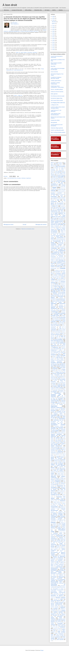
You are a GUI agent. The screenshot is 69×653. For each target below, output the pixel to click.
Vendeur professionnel (58, 633)
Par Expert (47, 10)
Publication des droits (57, 541)
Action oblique (53, 179)
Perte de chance (54, 500)
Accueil (24, 224)
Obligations (58, 481)
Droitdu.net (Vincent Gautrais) (57, 91)
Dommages (55, 312)
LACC (57, 438)
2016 (53, 38)
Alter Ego (60, 182)
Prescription (54, 516)
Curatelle (63, 279)
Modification (53, 465)
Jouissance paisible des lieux (59, 433)
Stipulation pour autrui (55, 614)
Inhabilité (61, 404)
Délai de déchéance (61, 289)
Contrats (62, 268)
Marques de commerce (55, 459)
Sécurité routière (54, 605)
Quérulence (61, 544)
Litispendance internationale (56, 452)
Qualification (53, 543)
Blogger (41, 650)
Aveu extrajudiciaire (54, 197)
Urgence (63, 629)
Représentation (54, 576)
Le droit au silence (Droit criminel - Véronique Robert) (58, 107)
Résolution (60, 580)
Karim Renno (14, 22)
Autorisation (54, 196)
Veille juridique (28, 10)
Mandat (52, 457)
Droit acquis (54, 317)
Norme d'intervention (60, 469)
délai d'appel (57, 288)
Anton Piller (63, 186)
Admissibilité (57, 181)
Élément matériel (58, 346)
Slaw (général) (54, 122)
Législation (62, 438)
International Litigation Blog (56, 98)
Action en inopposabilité (58, 177)
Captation (63, 208)
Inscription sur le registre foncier (59, 412)
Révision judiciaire (60, 597)
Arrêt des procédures (61, 190)
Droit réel (56, 344)
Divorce (52, 309)
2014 (53, 42)
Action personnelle (61, 179)
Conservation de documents (57, 256)
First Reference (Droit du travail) (57, 96)
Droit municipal (60, 341)
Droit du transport (54, 336)
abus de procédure (60, 166)
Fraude (53, 383)
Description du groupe (55, 298)
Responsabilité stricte (54, 594)
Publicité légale (61, 542)
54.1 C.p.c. (59, 164)
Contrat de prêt (60, 265)
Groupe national (57, 389)
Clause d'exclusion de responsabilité (58, 224)
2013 (53, 44)
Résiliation (61, 577)
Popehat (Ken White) (55, 120)
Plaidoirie (63, 503)
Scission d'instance (59, 602)
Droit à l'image (62, 316)
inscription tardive (58, 413)
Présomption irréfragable (56, 518)
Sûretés (52, 617)
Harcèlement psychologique (58, 390)
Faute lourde (53, 377)
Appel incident (61, 189)
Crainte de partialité (60, 278)
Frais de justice (62, 382)
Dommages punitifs (55, 315)
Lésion (52, 440)
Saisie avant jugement (55, 600)
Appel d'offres (54, 189)
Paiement (59, 490)
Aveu (62, 196)
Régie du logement (60, 562)
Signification (28, 178)
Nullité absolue (61, 473)
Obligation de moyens (59, 478)
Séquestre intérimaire (54, 606)
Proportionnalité (59, 535)
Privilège (59, 527)
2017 (53, 36)
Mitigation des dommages (57, 464)
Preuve (53, 522)
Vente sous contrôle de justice (57, 635)
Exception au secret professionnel (57, 360)
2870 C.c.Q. (53, 162)
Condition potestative (55, 246)
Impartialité (60, 398)
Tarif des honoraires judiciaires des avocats (58, 620)
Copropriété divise (55, 277)
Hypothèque (57, 393)
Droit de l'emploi (55, 325)
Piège (52, 503)
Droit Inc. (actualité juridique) (57, 89)
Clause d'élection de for (57, 222)
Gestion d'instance (59, 387)
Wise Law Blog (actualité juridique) (58, 132)
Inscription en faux (61, 411)
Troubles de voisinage (57, 628)
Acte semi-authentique (60, 174)
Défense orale (57, 286)
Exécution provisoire (60, 366)
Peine (55, 495)
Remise (61, 569)
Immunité (58, 397)
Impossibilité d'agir (55, 400)
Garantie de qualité (61, 385)
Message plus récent (8, 224)
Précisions (61, 511)
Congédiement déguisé (58, 252)
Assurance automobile (56, 193)
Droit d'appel (55, 322)
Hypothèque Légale (56, 394)
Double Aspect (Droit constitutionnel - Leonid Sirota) (57, 87)
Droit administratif (61, 317)
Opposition (52, 483)
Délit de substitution (61, 291)
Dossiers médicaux (55, 316)
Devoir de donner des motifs (58, 301)
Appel (54, 187)
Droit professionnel (61, 343)
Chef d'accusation (56, 217)
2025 (53, 18)
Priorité (59, 526)
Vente (52, 634)
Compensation (60, 242)
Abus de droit (54, 165)
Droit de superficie (60, 333)
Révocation (56, 599)
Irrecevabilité (55, 431)
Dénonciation (60, 296)
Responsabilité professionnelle (58, 592)
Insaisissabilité (61, 410)
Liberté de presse (54, 447)
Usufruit (59, 630)
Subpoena (63, 614)
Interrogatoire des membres (57, 422)
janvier (53, 23)
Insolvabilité (54, 415)
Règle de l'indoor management (57, 564)
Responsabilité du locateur (58, 588)
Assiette (57, 191)
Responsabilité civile (56, 582)
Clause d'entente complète (56, 223)
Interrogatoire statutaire (59, 426)
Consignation (53, 257)
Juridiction (58, 437)
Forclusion (55, 380)
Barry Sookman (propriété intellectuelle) (56, 63)
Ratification (61, 550)
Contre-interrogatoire (56, 271)
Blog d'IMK (53, 66)
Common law (62, 239)
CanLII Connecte (54, 71)
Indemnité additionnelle (55, 401)
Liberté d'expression (56, 446)
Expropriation (63, 368)
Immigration (53, 397)
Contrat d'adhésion (61, 261)
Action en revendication (55, 178)
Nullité (52, 473)
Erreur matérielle (56, 356)
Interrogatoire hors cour (56, 423)
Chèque (62, 217)
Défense (56, 284)
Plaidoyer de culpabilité (56, 504)
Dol (58, 310)
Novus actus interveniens (60, 472)
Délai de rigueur (56, 290)
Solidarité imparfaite (58, 612)
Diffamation (54, 303)
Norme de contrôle (58, 470)
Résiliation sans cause (55, 579)
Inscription (19, 178)
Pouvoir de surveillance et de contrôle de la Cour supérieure (58, 508)
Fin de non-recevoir (54, 378)
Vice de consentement (55, 637)
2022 (53, 27)
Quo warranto (54, 549)
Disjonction (61, 307)
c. (18, 95)
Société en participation (61, 609)
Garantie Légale (56, 386)
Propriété (58, 536)
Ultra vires (58, 629)
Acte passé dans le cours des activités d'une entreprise (58, 173)
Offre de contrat (55, 482)
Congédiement (61, 250)
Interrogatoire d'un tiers (57, 421)
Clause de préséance (61, 233)
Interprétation (62, 418)
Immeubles (61, 396)
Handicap (63, 389)
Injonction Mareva (54, 409)
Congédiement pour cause (57, 253)
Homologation (54, 391)
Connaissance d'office (55, 254)
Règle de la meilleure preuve (57, 565)
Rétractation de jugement (57, 595)
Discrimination (53, 306)
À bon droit (10, 4)
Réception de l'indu (56, 551)
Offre (64, 481)
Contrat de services (55, 266)
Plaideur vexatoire (57, 503)
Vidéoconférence (60, 638)
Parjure (62, 493)
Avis (53, 198)
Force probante (62, 379)
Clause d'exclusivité (55, 225)
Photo (63, 502)
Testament (53, 624)
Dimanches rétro (38, 10)
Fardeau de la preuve (60, 372)
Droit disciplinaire (60, 335)
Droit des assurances (55, 334)
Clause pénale (59, 236)
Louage (57, 456)
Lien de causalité (56, 448)
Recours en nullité (61, 555)
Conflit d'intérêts (59, 249)
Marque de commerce (56, 458)
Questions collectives (60, 546)
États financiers (59, 357)
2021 (53, 29)
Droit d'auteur (61, 322)
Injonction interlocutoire (57, 407)
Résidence (54, 577)
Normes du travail (54, 471)
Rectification (53, 558)
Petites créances (56, 502)
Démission (54, 296)
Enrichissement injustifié (55, 351)
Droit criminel (62, 321)
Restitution (62, 594)
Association (62, 191)
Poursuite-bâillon (54, 506)
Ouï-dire (58, 488)
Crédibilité (53, 279)
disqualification (54, 308)
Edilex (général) (54, 93)
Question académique (55, 545)
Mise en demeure (59, 463)
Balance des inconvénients (57, 203)
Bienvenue (6, 10)
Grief (61, 388)
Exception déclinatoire (56, 362)
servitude (62, 606)
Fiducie (63, 377)
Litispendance (60, 451)
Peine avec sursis (60, 495)
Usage (54, 630)
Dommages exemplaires (60, 313)
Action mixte (62, 178)
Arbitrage (53, 190)
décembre (54, 21)
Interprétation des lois (58, 420)
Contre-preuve (57, 272)
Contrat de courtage (60, 263)
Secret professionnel (56, 604)
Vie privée (53, 639)
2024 (53, 20)
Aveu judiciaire (62, 197)
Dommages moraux (58, 314)
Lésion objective (58, 440)
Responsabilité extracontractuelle (57, 589)
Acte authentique (59, 171)
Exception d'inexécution (56, 361)
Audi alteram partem (58, 195)
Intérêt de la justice (55, 416)
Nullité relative (54, 475)
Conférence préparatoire (60, 247)
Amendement (54, 185)
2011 (53, 47)
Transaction (62, 627)
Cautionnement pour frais (57, 210)
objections (53, 476)
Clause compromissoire (57, 221)
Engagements (55, 347)
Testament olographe (61, 624)
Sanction (58, 601)
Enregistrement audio (59, 348)
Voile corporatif (60, 639)
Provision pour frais (61, 540)
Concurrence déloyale (56, 244)
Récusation (60, 560)
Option (57, 483)
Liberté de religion (62, 447)
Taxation (52, 623)
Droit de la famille (61, 329)
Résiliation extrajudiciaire (56, 578)
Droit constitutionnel (56, 320)
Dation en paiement (55, 280)
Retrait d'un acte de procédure (56, 596)
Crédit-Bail (59, 279)
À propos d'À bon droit (17, 10)
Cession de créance (54, 212)
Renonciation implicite (56, 572)
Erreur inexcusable (61, 355)
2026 (53, 16)
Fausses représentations (58, 373)
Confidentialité (54, 248)
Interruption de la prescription (57, 427)
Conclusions (61, 243)
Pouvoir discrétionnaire (58, 509)
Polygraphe (61, 505)
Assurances (53, 194)
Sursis (60, 617)
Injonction (54, 406)
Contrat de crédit (54, 264)
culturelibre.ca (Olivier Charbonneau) (55, 83)
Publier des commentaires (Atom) (27, 228)
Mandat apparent (60, 457)
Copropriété (63, 276)
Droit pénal (53, 343)
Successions (59, 616)
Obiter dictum (61, 475)
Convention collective (60, 273)
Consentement (60, 255)
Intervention (53, 428)
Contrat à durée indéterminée (57, 260)
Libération (62, 444)
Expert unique (62, 367)
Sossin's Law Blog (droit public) (57, 130)
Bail (58, 200)
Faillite (63, 370)
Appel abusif (63, 187)
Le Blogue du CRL (54, 104)
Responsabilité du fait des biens (60, 587)
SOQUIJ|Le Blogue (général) (57, 128)
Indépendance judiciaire (61, 402)
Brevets (52, 207)
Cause (53, 209)
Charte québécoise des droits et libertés (58, 216)
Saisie (61, 599)
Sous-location (53, 613)
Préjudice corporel (61, 512)
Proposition (53, 536)
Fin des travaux (62, 378)
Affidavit (63, 181)
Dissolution (62, 308)
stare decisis (61, 613)
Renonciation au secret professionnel (58, 571)
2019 (53, 33)
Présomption (60, 517)
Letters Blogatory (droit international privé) (55, 114)
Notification (23, 178)
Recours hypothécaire (58, 557)
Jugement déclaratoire (56, 434)
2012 (53, 45)
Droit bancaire (62, 318)
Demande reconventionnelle (59, 293)
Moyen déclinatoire (61, 465)
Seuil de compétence (54, 607)
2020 (53, 31)
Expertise (55, 368)
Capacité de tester (56, 208)
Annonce (63, 185)
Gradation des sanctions (55, 388)
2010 (53, 49)
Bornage (62, 206)
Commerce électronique (60, 238)
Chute (60, 218)
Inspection (62, 415)
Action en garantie (61, 175)
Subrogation (54, 615)
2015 (53, 40)
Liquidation (59, 450)
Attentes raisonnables (61, 194)
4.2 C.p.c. (60, 162)
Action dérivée (53, 175)
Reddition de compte (55, 561)
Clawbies (61, 10)
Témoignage (60, 623)
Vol (51, 640)
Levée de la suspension (55, 443)
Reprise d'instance (61, 576)
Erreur (59, 354)
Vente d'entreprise (60, 634)
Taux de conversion (60, 622)
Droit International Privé (12, 178)
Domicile (63, 310)
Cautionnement (60, 209)
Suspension (53, 618)
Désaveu (61, 297)
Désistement (63, 298)
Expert (54, 367)
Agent (54, 182)
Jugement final (54, 435)
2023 (53, 25)
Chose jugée (53, 218)
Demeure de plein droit (60, 295)
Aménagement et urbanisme (57, 183)
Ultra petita (53, 629)
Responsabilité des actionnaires (57, 583)
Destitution (54, 300)
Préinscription (53, 512)
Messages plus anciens (41, 224)
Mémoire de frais (57, 460)
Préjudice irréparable (58, 513)
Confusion (53, 250)
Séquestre (62, 605)
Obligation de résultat (55, 479)
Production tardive (57, 533)
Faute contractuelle (55, 374)
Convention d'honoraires (55, 276)
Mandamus (62, 456)
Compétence (53, 243)
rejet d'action (59, 567)
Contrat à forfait (53, 261)
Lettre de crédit (58, 441)
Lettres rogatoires (60, 442)
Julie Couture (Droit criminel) (57, 100)
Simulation (55, 608)
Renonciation (53, 570)
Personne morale (59, 499)
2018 (53, 35)
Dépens (53, 297)
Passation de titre (55, 494)
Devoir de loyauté (56, 302)
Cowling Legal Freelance (56, 80)
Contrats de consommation (60, 270)
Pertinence (62, 500)
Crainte (52, 278)
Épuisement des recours (55, 353)
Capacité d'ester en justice (60, 207)
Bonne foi (55, 206)
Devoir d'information (61, 300)
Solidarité (63, 610)
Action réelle (53, 180)
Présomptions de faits (55, 519)
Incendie (62, 400)
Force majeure (54, 379)
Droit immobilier (58, 339)
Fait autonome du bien (57, 371)
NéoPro (54, 10)
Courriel (62, 277)
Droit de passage (57, 332)
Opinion (62, 482)
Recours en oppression (59, 556)
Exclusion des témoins (55, 363)
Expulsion (54, 370)
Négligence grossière (58, 466)
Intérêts (58, 417)
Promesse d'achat (54, 534)
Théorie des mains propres (58, 625)
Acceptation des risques (59, 167)
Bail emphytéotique (60, 202)
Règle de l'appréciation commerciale (57, 563)
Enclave (64, 346)
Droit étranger (59, 338)
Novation (52, 472)
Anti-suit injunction (56, 186)
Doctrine (57, 309)
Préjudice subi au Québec (57, 515)
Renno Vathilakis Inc (15, 23)
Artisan (53, 191)
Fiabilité (58, 377)
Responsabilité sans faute (58, 593)
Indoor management (56, 403)
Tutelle (63, 628)
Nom (59, 467)
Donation (63, 315)
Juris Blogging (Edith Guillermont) (58, 102)
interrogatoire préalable (58, 424)
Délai (60, 287)
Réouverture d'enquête (55, 573)
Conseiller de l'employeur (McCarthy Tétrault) (56, 78)
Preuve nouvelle (61, 523)
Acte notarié (57, 172)
